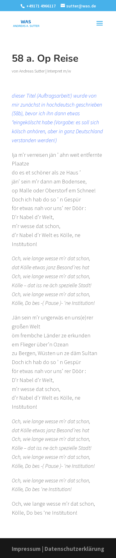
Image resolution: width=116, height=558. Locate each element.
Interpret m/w (59, 71)
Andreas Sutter (32, 71)
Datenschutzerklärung (74, 548)
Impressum (26, 548)
